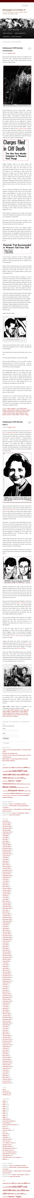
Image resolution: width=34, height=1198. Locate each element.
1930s (4, 1106)
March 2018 (6, 970)
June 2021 (5, 910)
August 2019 (6, 941)
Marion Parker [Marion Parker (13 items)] (15, 793)
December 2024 (7, 848)
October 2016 (6, 999)
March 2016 (6, 1012)
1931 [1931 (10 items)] (9, 767)
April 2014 (5, 1053)
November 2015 (7, 1019)
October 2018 (6, 959)
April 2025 (5, 841)
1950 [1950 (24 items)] (9, 774)
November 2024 (7, 850)
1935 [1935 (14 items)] (12, 767)
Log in (4, 1089)
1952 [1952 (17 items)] (18, 775)
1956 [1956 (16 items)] (9, 778)
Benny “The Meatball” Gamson (17, 804)
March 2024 (6, 864)
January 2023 (6, 890)
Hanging (5, 1135)
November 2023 (7, 872)
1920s (8, 710)
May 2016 (5, 1008)
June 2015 (5, 1028)
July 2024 (5, 857)
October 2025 (6, 830)
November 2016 (7, 997)
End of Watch (6, 1122)
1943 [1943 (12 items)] (6, 771)
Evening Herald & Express (10, 1124)
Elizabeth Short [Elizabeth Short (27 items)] (16, 790)
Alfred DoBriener (11, 410)
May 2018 (5, 966)
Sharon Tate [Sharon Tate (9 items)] (22, 795)
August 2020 (6, 923)
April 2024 (5, 863)
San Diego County (7, 1150)
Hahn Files (5, 1133)
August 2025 (6, 833)
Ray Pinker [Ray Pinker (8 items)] (9, 795)
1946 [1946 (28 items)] (14, 771)
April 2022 (5, 899)
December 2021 (7, 906)
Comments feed (7, 1093)
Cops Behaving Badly (8, 1121)
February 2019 (6, 952)
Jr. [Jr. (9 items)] (3, 793)
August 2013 (6, 1068)
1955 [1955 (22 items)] (5, 778)
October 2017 (6, 979)
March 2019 (6, 950)
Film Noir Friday (7, 1130)
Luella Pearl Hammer (14, 814)
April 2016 (5, 1010)
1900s (4, 1101)
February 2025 (6, 844)
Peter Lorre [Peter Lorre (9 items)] (23, 793)
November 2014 (7, 1041)
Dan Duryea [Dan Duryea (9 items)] (19, 787)
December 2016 (7, 995)
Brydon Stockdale (20, 410)
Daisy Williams (24, 711)
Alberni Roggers (7, 711)
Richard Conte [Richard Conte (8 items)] (15, 795)
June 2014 (5, 1050)
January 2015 (6, 1037)
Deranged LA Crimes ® (14, 10)
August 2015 (6, 1024)
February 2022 (6, 903)
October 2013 (6, 1064)
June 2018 (5, 964)
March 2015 (6, 1033)
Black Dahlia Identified (9, 760)
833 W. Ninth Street (21, 648)
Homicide (13, 408)
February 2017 (6, 993)
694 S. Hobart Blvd (22, 603)
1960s (4, 1112)
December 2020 (7, 917)
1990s (4, 1117)
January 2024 (6, 868)
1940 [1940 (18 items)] (25, 767)
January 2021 (6, 915)
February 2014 (6, 1057)
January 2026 (6, 824)
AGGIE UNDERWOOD (20, 33)
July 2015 (5, 1026)
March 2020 (6, 930)
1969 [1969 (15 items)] (22, 778)
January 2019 (6, 953)
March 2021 (6, 912)
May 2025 (5, 839)
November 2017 (7, 977)
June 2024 (5, 859)
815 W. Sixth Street (17, 635)
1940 (21, 408)
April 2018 (5, 968)
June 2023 (5, 881)
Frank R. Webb (10, 413)
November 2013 (7, 1063)
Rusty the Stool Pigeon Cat (10, 753)
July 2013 (5, 1070)
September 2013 (7, 1066)
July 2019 (5, 943)
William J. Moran (20, 414)
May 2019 (5, 946)
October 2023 (6, 874)
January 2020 (6, 933)
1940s (8, 408)
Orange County (7, 1144)
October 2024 (6, 852)
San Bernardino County (9, 1148)
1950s (4, 1110)
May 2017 (5, 988)
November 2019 (7, 937)
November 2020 (7, 919)
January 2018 (6, 974)
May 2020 (5, 926)
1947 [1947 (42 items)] (20, 770)
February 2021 (6, 914)
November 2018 (7, 957)
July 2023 (5, 879)
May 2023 (5, 883)
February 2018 (6, 972)
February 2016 (6, 1013)
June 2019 (5, 944)
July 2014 (5, 1048)
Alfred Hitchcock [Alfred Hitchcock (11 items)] (18, 784)
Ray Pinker (9, 716)
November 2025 (7, 828)
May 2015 (5, 1030)
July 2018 (5, 963)
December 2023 (7, 870)
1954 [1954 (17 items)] (27, 775)
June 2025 (5, 837)
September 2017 (7, 981)
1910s (4, 1103)
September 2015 (7, 1023)
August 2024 (6, 855)
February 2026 (6, 823)
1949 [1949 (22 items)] (5, 775)
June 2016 (5, 1006)
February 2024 (6, 866)
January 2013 (6, 1081)
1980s (4, 1115)
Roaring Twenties (7, 1146)
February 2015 (6, 1035)
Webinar (5, 1159)
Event (4, 1126)
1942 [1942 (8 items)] (4, 771)
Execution (5, 1128)
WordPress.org (7, 1094)
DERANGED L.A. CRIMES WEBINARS (12, 36)
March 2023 (6, 886)
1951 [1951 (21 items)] (14, 775)
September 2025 (7, 832)
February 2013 (6, 1079)
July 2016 (5, 1004)
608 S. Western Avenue (21, 128)
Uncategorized (6, 1155)
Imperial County (7, 1139)
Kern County (6, 1141)
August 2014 (6, 1046)
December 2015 (7, 1017)
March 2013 (6, 1077)
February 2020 (6, 932)
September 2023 (7, 875)
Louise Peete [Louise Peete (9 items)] (7, 793)
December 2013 (7, 1061)
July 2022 (5, 895)
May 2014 (5, 1052)
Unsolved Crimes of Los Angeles (11, 1157)
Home (4, 29)
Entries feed (6, 1091)
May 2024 (5, 861)
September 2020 (7, 921)
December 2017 (7, 975)
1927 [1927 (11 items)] (6, 767)
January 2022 (6, 904)
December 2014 (7, 1039)
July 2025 (5, 835)
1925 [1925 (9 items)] (4, 767)
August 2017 (6, 983)
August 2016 (6, 1003)
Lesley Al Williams (19, 413)
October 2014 (6, 1043)
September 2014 (7, 1044)
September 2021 (7, 908)
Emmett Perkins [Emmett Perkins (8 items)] (27, 790)
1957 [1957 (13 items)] (12, 778)
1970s (4, 1113)
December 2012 (7, 1083)
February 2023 (6, 888)
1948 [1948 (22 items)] (25, 771)
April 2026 (5, 821)
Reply (27, 414)
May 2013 (5, 1074)
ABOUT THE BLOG (7, 33)
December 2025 (7, 826)
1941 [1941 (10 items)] (28, 767)
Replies (15, 716)
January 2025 (6, 846)
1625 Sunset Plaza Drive (9, 509)
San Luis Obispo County (9, 1152)
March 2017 (6, 992)
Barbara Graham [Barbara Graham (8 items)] (26, 783)
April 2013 (5, 1075)
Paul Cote (22, 714)
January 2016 (6, 1015)
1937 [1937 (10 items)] (16, 767)
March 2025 (6, 843)
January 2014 (6, 1059)
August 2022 (6, 893)
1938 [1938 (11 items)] (19, 767)
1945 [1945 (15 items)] (10, 771)
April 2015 (5, 1032)
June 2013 (5, 1072)
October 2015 (6, 1021)
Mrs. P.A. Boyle (16, 714)
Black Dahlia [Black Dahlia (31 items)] (9, 787)
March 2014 (6, 1055)
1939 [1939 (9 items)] (22, 767)
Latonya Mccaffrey (8, 809)
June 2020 (5, 924)
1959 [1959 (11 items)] (18, 778)
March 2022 (6, 901)
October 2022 (6, 892)
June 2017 (5, 986)
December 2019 (7, 935)
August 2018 (6, 961)
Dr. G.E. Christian (23, 713)
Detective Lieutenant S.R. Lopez (10, 713)
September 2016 (7, 1001)
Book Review (6, 1119)
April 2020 (5, 928)
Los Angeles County (8, 1142)
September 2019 (7, 939)
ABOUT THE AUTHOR (13, 29)
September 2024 (7, 853)
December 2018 (7, 955)
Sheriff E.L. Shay (11, 414)
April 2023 (5, 884)
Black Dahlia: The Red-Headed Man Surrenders (15, 759)
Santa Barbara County (9, 1153)
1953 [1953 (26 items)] (22, 774)
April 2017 (5, 990)
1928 (25, 710)
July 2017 (5, 984)
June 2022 (5, 897)
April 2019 (5, 948)
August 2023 (6, 877)
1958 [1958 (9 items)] (15, 778)
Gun (4, 1132)
